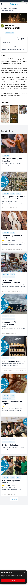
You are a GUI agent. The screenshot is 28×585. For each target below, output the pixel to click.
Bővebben (14, 499)
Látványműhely (12, 8)
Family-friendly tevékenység (9, 277)
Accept (13, 580)
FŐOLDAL (5, 8)
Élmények (13, 193)
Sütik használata (7, 576)
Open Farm (18, 193)
